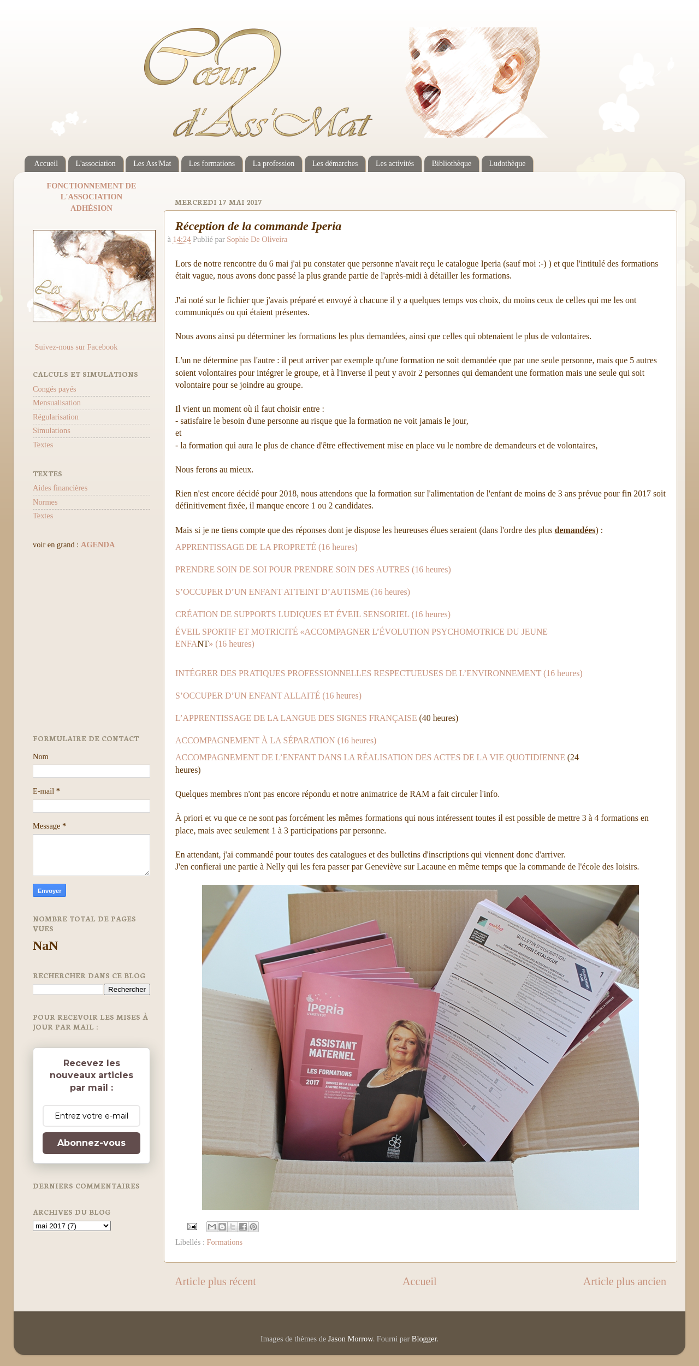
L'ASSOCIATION (91, 196)
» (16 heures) (231, 643)
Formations (225, 1242)
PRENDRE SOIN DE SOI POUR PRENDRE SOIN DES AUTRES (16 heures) (313, 569)
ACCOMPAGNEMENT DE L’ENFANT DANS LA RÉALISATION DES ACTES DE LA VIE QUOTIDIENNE (370, 757)
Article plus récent (215, 1281)
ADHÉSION (91, 208)
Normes (45, 502)
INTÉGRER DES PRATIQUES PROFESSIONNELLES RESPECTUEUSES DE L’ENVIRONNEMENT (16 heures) (379, 673)
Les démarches (335, 163)
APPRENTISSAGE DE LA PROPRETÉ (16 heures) (266, 547)
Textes (43, 444)
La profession (274, 163)
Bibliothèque (451, 163)
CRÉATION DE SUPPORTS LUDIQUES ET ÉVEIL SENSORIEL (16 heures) (313, 614)
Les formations (212, 163)
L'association (96, 163)
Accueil (46, 163)
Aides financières (60, 487)
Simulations (51, 430)
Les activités (395, 163)
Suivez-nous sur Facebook (75, 346)
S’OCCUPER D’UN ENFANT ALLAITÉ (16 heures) (268, 695)
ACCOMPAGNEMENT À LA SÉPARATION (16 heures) (275, 740)
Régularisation (56, 416)
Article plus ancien (624, 1281)
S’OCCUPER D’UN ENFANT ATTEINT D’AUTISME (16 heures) (292, 591)
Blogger (424, 1338)
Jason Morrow (350, 1338)
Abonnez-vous (91, 1143)
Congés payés (54, 389)
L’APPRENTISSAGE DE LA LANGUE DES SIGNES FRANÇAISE (296, 718)
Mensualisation (57, 402)
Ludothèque (507, 163)
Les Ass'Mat (152, 163)
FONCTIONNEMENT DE (91, 185)
